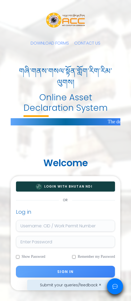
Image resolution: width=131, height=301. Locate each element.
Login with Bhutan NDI (68, 186)
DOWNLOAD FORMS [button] (50, 43)
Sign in (65, 271)
